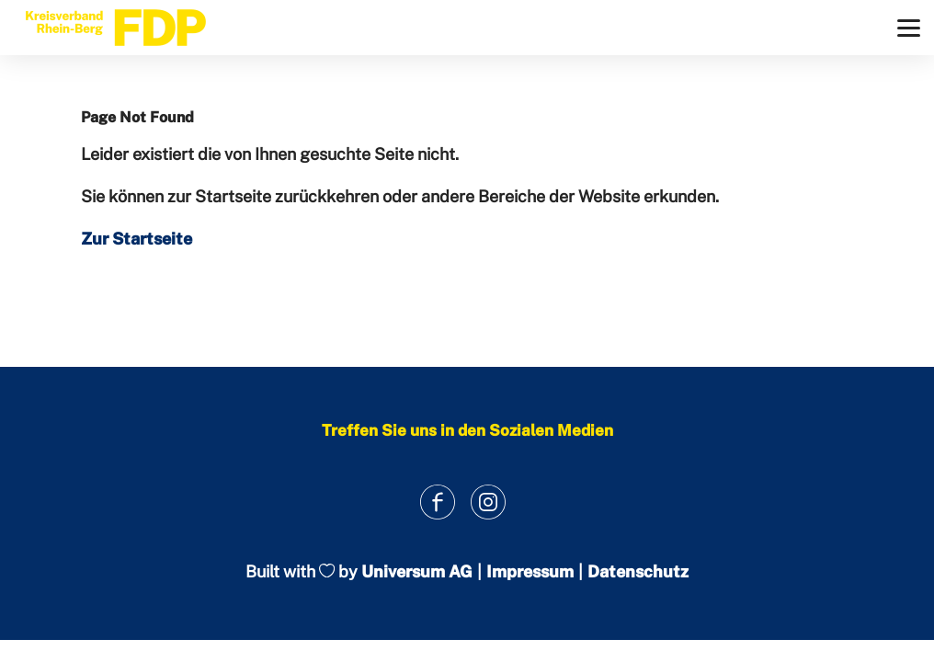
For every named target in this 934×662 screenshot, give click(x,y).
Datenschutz (638, 571)
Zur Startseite (136, 238)
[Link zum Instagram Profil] (487, 501)
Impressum (530, 571)
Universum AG (417, 571)
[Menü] (908, 28)
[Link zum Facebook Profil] (437, 501)
